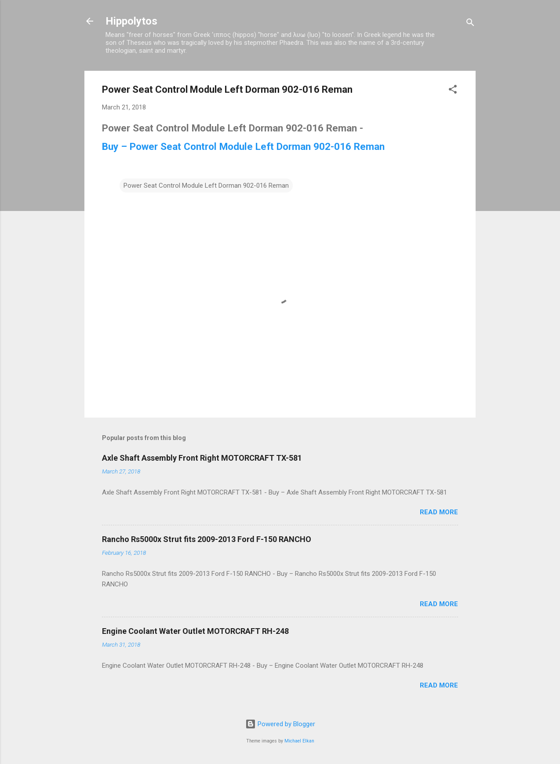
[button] (452, 91)
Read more (439, 512)
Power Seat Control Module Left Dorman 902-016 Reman (206, 185)
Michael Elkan (299, 741)
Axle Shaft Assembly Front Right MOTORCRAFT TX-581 (202, 457)
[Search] (470, 24)
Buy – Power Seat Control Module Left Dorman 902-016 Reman (243, 146)
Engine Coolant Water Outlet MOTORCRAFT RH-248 (195, 631)
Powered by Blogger (280, 724)
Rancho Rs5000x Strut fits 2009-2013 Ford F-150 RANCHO (206, 539)
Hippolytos (131, 21)
